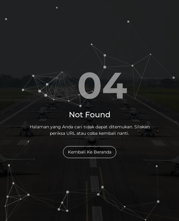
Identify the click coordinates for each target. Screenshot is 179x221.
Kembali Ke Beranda (89, 152)
